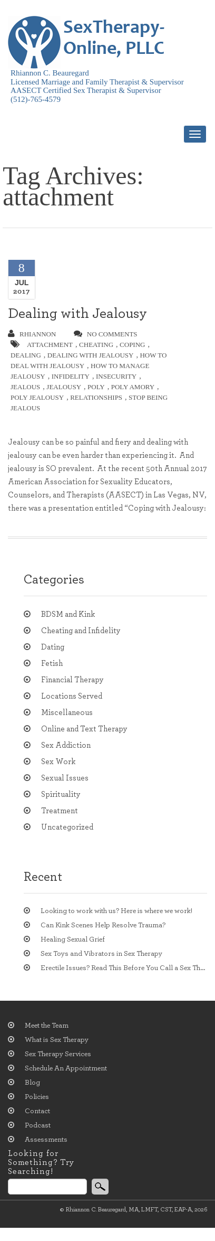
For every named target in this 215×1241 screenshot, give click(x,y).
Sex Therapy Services (58, 1054)
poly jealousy (37, 397)
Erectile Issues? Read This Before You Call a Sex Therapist (124, 968)
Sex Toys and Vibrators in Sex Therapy (101, 953)
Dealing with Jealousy (77, 313)
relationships (96, 397)
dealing (26, 355)
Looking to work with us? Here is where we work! (116, 911)
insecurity (116, 376)
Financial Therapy (72, 680)
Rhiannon (32, 334)
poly (96, 387)
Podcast (38, 1125)
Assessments (46, 1139)
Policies (37, 1097)
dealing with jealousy (90, 355)
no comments (106, 334)
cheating (96, 345)
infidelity (71, 376)
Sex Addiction (66, 745)
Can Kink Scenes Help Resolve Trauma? (103, 925)
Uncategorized (67, 827)
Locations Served (71, 696)
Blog (32, 1082)
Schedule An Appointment (66, 1068)
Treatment (59, 811)
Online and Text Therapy (84, 729)
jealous (25, 387)
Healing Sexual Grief (73, 939)
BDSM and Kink (68, 614)
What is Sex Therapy (57, 1039)
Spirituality (61, 794)
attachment (50, 345)
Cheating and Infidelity (81, 631)
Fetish (52, 663)
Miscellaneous (67, 713)
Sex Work (58, 762)
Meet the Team (47, 1025)
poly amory (132, 387)
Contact (37, 1111)
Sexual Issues (65, 778)
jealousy (63, 387)
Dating (52, 647)
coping (132, 345)
